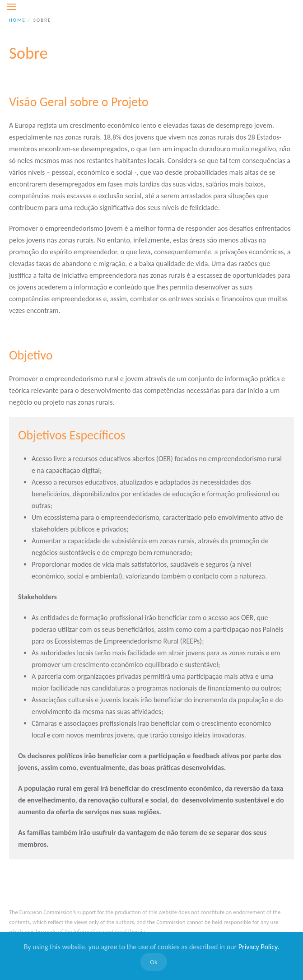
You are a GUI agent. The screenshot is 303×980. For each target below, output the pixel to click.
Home (17, 20)
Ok (154, 962)
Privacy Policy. (259, 947)
